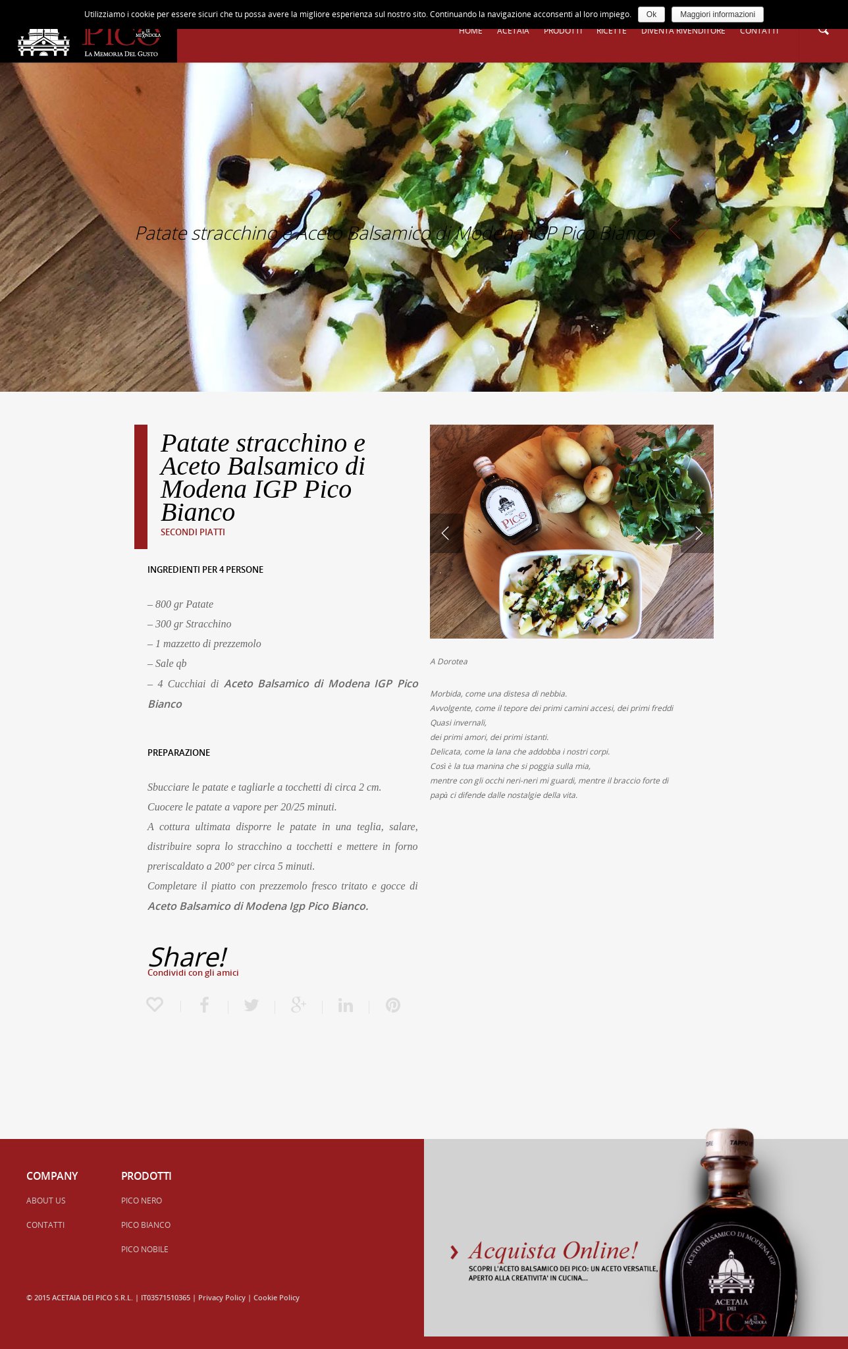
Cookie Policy (276, 1297)
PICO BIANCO (146, 1224)
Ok (651, 14)
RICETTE (611, 30)
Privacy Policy (222, 1297)
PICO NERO (141, 1200)
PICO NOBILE (145, 1249)
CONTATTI (759, 30)
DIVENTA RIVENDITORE (683, 30)
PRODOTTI (563, 30)
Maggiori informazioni (717, 14)
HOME (471, 30)
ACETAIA (513, 30)
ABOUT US (46, 1200)
